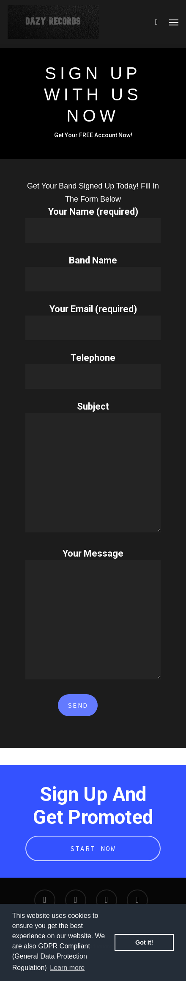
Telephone (93, 370)
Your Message (93, 615)
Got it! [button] (144, 942)
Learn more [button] (67, 967)
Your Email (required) (93, 322)
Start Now (93, 848)
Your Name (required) (93, 224)
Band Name (93, 273)
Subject (93, 468)
